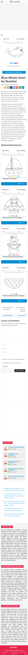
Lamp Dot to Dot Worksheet (13, 454)
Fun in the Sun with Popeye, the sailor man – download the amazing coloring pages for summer (14, 503)
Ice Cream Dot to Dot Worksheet (14, 462)
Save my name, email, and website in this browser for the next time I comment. (13, 363)
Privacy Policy (14, 652)
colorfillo (13, 647)
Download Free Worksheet (14, 72)
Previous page (8, 315)
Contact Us (5, 652)
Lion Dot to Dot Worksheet (16, 447)
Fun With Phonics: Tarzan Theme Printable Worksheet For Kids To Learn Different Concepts (14, 495)
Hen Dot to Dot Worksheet (15, 476)
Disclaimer (23, 652)
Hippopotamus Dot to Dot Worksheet (15, 469)
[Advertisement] (14, 15)
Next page (21, 315)
